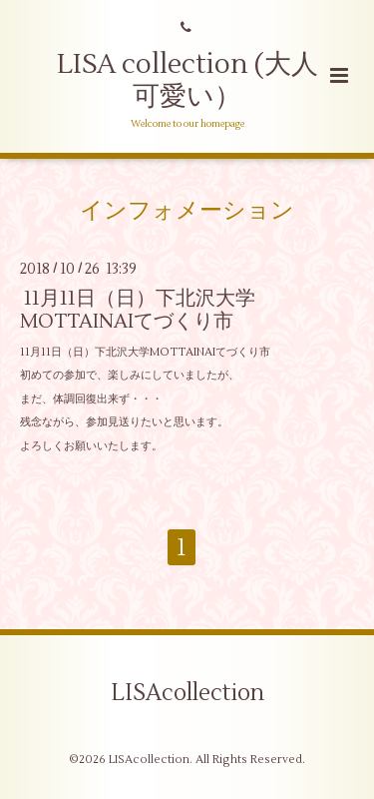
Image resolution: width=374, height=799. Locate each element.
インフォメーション (187, 210)
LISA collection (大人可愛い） (187, 80)
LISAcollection (187, 693)
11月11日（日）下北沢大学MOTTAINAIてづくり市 (137, 310)
